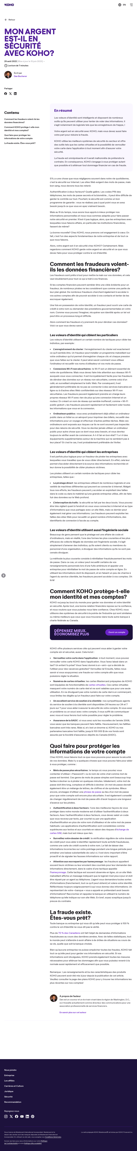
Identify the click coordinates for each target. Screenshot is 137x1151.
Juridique (8, 1091)
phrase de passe (92, 791)
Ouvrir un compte (117, 632)
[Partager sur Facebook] (5, 93)
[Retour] (9, 19)
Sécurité (8, 1096)
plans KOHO (88, 979)
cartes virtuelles (97, 684)
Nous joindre (10, 1070)
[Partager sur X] (10, 93)
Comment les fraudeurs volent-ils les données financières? (21, 121)
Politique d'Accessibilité (33, 1143)
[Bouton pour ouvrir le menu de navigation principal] (131, 5)
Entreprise (9, 1075)
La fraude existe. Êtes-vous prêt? (19, 143)
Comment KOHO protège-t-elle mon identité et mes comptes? (21, 129)
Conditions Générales (53, 1137)
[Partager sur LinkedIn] (15, 93)
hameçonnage (58, 872)
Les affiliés (9, 1080)
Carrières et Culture (14, 1086)
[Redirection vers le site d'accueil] (91, 632)
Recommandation (12, 1102)
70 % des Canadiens (69, 933)
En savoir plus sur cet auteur (73, 1012)
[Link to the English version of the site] (122, 4)
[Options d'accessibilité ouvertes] (3, 575)
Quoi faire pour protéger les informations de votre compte (18, 137)
